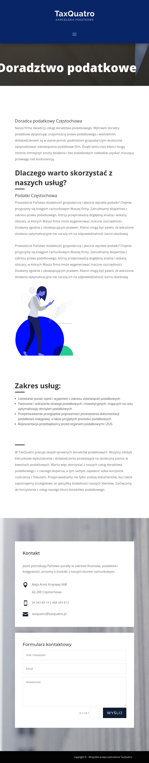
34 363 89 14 (40, 602)
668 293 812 (60, 602)
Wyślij (114, 713)
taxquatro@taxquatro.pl (49, 614)
